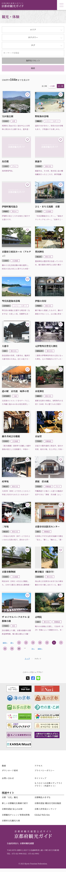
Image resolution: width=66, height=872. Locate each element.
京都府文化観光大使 (11, 820)
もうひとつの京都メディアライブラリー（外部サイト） (48, 784)
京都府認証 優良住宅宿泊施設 (47, 803)
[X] (28, 678)
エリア (33, 29)
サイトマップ (40, 778)
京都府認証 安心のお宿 (12, 808)
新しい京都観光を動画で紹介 (15, 803)
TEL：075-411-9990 (15, 853)
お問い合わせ (8, 778)
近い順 (60, 86)
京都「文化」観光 (10, 797)
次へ (33, 649)
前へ (12, 643)
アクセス (38, 765)
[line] (38, 678)
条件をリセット (33, 60)
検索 (33, 68)
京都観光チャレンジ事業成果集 (16, 814)
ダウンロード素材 (10, 770)
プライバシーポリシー (44, 770)
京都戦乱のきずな (42, 797)
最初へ (5, 643)
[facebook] (33, 678)
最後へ (40, 649)
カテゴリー (33, 37)
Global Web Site (42, 814)
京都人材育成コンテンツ (45, 808)
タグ (33, 45)
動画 (4, 765)
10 (19, 648)
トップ (27, 659)
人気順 (52, 86)
